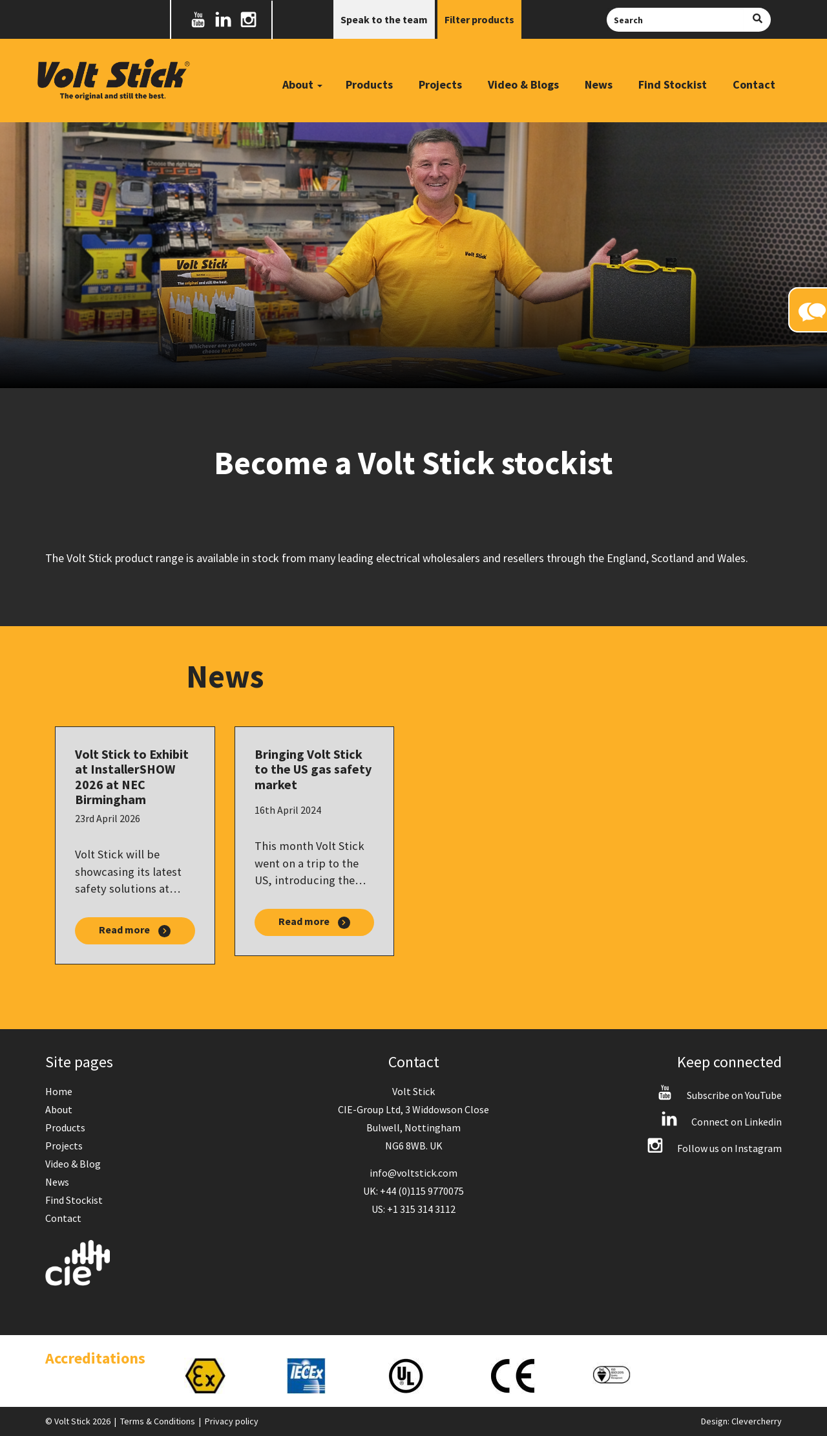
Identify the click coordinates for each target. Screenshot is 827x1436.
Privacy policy (231, 1421)
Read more (135, 930)
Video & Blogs (523, 84)
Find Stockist (672, 84)
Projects (440, 84)
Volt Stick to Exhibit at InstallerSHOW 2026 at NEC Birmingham (132, 776)
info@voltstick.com (413, 1172)
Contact (754, 84)
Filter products (479, 19)
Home (58, 1091)
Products (369, 84)
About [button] (302, 84)
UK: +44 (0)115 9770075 (413, 1190)
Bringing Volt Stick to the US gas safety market (313, 769)
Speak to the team (384, 19)
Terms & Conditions (157, 1421)
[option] (222, 1376)
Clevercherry (756, 1421)
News (598, 84)
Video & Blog (73, 1163)
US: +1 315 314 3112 (413, 1208)
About (58, 1109)
